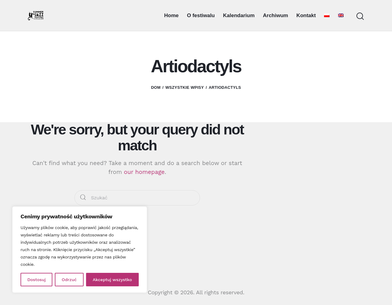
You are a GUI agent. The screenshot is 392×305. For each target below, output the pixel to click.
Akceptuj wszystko (112, 279)
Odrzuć (69, 279)
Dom (155, 87)
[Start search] (360, 16)
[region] (79, 249)
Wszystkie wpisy (184, 87)
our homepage (144, 171)
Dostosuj (36, 279)
